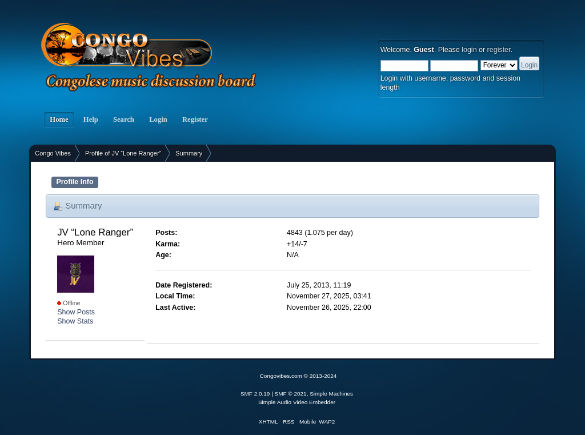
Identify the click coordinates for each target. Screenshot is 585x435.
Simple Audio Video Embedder (296, 402)
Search (123, 119)
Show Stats (75, 321)
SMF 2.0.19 (255, 393)
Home (59, 119)
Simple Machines (331, 393)
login (469, 50)
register (499, 50)
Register (195, 119)
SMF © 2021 (291, 393)
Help (91, 119)
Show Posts (76, 312)
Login (158, 119)
